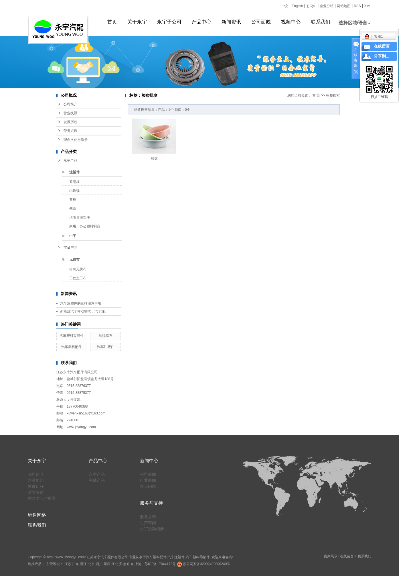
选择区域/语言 (353, 22)
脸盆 (154, 158)
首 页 (316, 95)
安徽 (122, 564)
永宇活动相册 (152, 528)
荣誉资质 (70, 131)
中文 (285, 6)
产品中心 (201, 22)
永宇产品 (70, 160)
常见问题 (148, 486)
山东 (130, 564)
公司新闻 (148, 474)
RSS (357, 6)
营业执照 (70, 113)
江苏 (67, 564)
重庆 (107, 564)
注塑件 (74, 172)
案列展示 (330, 556)
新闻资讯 (231, 22)
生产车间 (148, 522)
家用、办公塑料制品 (84, 226)
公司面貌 (261, 22)
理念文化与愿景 (76, 140)
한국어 (311, 6)
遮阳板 (74, 182)
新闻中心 (149, 460)
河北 (114, 564)
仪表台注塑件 (79, 217)
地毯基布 (105, 336)
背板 (72, 200)
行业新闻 (148, 480)
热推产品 (35, 564)
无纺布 (74, 259)
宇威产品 (70, 248)
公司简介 (70, 104)
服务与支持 (151, 503)
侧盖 (72, 209)
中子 (72, 236)
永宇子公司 (169, 22)
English (297, 6)
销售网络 (37, 515)
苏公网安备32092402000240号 (203, 564)
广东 (75, 564)
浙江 (83, 564)
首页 (112, 22)
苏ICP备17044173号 (160, 564)
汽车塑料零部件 (72, 336)
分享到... (381, 56)
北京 (91, 564)
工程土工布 (77, 278)
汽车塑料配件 (71, 347)
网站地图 (344, 6)
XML (367, 6)
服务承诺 (148, 516)
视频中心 (291, 22)
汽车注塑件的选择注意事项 (80, 303)
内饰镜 (74, 191)
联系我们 (320, 22)
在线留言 (347, 556)
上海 (138, 564)
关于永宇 (137, 22)
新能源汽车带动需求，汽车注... (84, 311)
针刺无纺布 (77, 269)
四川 (99, 564)
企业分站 (326, 6)
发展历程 (70, 122)
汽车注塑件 (105, 347)
